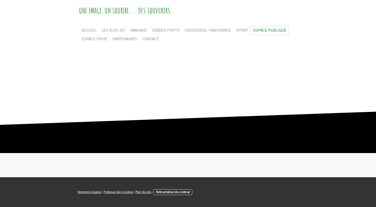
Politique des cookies (118, 192)
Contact (150, 39)
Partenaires (124, 39)
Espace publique (269, 30)
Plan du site (143, 192)
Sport (242, 30)
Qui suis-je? (113, 30)
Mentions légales (89, 192)
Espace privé (94, 39)
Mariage (138, 30)
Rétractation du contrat (173, 192)
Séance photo (166, 30)
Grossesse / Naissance (208, 30)
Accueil (89, 30)
